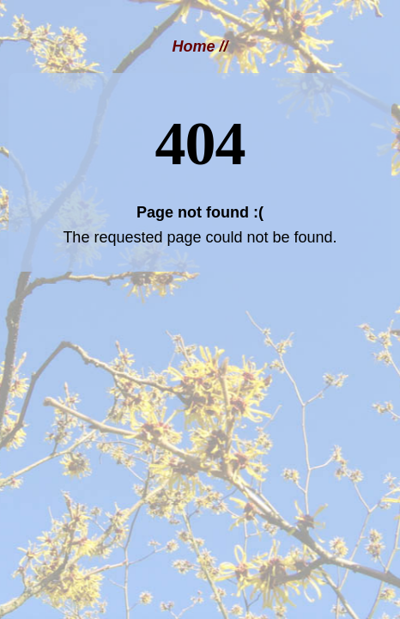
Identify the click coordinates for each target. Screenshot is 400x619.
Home (193, 46)
